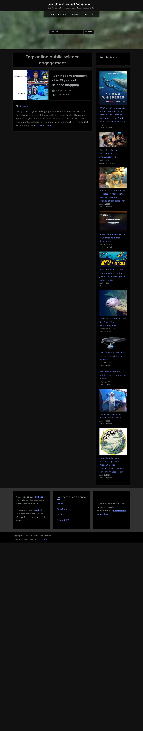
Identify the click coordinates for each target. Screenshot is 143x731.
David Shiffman (62, 94)
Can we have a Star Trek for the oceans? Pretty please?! (111, 356)
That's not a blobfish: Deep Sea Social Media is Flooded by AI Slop (112, 322)
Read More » (46, 125)
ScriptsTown (42, 539)
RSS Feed (38, 497)
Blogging (23, 106)
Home (51, 14)
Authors (75, 14)
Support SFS (88, 14)
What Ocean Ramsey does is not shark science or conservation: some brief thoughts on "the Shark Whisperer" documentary (113, 115)
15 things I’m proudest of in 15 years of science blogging (69, 80)
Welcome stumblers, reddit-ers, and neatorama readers (112, 375)
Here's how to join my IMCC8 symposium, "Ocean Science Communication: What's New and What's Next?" (111, 465)
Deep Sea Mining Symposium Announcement (108, 153)
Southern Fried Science (69, 4)
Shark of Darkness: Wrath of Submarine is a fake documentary (112, 237)
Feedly (37, 510)
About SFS (63, 14)
